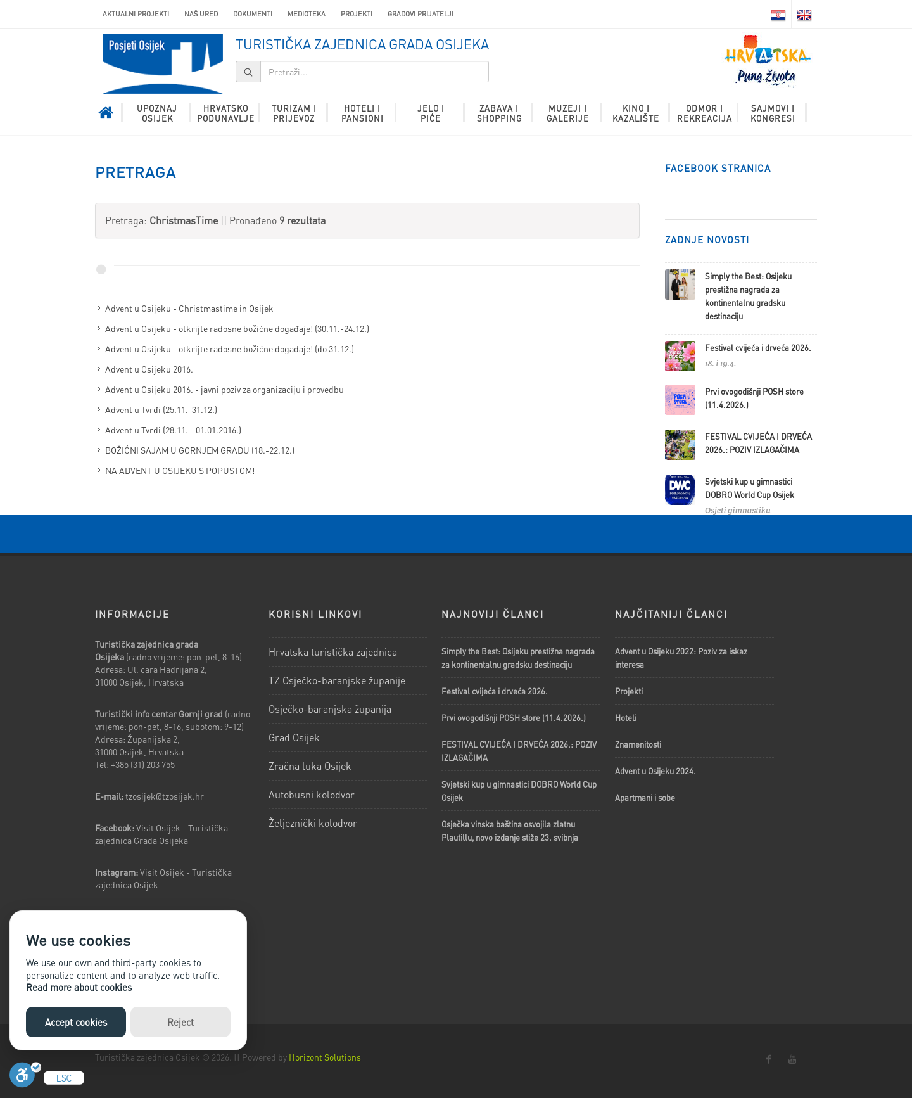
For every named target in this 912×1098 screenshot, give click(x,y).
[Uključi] (25, 1078)
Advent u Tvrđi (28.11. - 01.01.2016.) (173, 429)
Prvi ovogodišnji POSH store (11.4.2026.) (513, 717)
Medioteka (307, 14)
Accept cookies (76, 1022)
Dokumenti (252, 14)
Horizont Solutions (325, 1057)
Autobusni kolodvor (312, 794)
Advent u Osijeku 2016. (149, 368)
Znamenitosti (638, 744)
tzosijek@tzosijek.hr (164, 795)
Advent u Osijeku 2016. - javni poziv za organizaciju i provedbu (224, 389)
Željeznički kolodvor (313, 822)
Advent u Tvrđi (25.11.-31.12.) (161, 409)
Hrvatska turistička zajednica (333, 651)
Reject (180, 1022)
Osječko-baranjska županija (330, 708)
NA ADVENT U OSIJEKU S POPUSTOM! (180, 470)
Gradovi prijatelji (420, 14)
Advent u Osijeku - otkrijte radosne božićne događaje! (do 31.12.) (229, 348)
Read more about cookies (79, 987)
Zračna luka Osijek (310, 765)
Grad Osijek (294, 737)
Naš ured (201, 14)
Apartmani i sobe (645, 797)
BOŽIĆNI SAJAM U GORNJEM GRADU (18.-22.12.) (199, 450)
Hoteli (625, 717)
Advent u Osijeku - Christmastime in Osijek (189, 308)
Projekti (356, 14)
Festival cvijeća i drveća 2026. (758, 347)
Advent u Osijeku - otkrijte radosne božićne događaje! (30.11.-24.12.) (237, 328)
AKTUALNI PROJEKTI (136, 14)
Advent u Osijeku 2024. (655, 770)
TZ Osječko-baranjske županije (337, 680)
